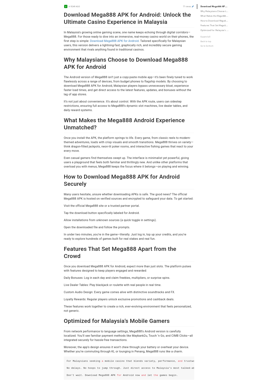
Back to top (205, 41)
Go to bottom (206, 45)
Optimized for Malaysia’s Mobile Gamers (216, 30)
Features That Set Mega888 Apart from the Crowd (216, 25)
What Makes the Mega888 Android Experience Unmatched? (216, 15)
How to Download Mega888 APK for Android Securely (216, 20)
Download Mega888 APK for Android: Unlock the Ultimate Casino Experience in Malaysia (216, 6)
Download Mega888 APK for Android (114, 41)
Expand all (205, 36)
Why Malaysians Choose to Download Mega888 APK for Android (216, 11)
